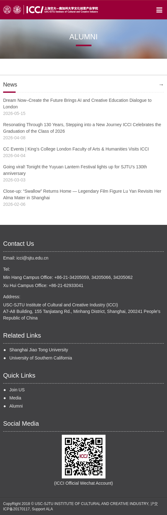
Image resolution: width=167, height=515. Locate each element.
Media (15, 397)
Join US (17, 389)
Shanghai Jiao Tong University (38, 349)
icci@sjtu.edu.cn (32, 257)
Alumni (16, 406)
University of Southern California (40, 357)
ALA (49, 509)
